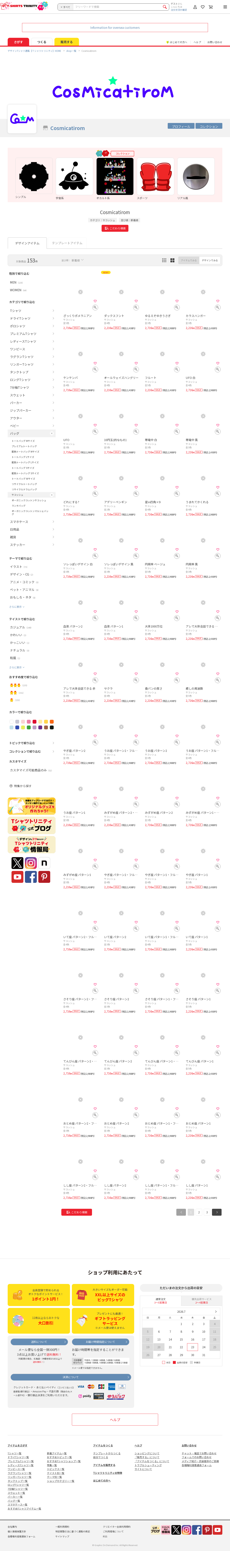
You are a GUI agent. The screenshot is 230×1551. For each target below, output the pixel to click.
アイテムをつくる (103, 1445)
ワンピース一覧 (16, 1469)
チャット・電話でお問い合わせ (199, 1453)
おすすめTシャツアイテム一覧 (24, 1508)
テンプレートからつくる (107, 1453)
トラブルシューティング (148, 1465)
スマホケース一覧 (17, 1504)
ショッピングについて (147, 1453)
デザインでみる (210, 260)
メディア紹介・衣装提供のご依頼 (200, 1461)
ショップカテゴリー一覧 (60, 1481)
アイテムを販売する (104, 1465)
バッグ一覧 (14, 1500)
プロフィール (181, 126)
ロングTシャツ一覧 (18, 1485)
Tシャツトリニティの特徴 (107, 1473)
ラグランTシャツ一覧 (19, 1473)
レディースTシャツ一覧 (21, 1465)
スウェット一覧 (16, 1493)
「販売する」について (147, 1457)
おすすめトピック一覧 (59, 1457)
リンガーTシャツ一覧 (19, 1477)
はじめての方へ (102, 1480)
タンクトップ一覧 (18, 1481)
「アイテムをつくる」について (152, 1461)
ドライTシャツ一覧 (18, 1457)
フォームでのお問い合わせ (197, 1457)
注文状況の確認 (179, 9)
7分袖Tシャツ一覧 (18, 1489)
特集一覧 (52, 1465)
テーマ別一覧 (54, 1477)
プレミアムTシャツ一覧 (21, 1461)
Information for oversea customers (115, 27)
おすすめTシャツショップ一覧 (64, 1461)
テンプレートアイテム (67, 243)
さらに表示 (15, 607)
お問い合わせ (214, 42)
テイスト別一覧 (55, 1473)
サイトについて (143, 1469)
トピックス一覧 (55, 1469)
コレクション (209, 126)
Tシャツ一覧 (14, 1453)
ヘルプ (197, 42)
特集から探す (22, 786)
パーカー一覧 (15, 1496)
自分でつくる (100, 1457)
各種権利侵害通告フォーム (197, 1465)
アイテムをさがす (17, 1445)
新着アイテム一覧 (57, 1453)
